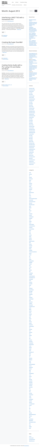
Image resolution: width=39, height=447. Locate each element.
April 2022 (31, 140)
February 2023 (31, 126)
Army (30, 190)
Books (30, 207)
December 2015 (32, 156)
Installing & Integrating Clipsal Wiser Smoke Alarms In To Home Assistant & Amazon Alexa (33, 29)
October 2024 (31, 100)
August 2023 (31, 117)
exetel (30, 254)
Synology (30, 382)
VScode (30, 412)
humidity (30, 283)
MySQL (30, 311)
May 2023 (31, 121)
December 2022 (32, 129)
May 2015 (31, 158)
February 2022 (31, 143)
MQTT (30, 308)
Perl (30, 333)
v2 (29, 406)
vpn (29, 411)
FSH (30, 265)
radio (30, 350)
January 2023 (31, 127)
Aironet (30, 177)
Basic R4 (30, 203)
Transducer (31, 394)
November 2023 (32, 112)
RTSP (30, 361)
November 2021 (32, 146)
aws (30, 193)
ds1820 (6, 84)
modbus (30, 303)
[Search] (36, 11)
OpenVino (31, 324)
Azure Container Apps (33, 198)
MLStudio (30, 301)
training (30, 393)
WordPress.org (31, 440)
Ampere (30, 184)
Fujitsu (30, 266)
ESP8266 (30, 250)
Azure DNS (31, 200)
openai (30, 323)
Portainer (30, 341)
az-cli (30, 195)
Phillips (30, 335)
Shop (12, 2)
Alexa (30, 180)
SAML (30, 362)
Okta (30, 320)
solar (30, 374)
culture (30, 235)
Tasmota (30, 385)
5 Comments (5, 36)
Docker (30, 244)
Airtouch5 (31, 178)
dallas (4, 84)
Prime (30, 346)
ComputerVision (32, 225)
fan (29, 256)
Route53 (30, 358)
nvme (30, 315)
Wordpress (31, 420)
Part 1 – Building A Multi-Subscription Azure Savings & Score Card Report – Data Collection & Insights (33, 43)
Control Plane (31, 228)
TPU (30, 391)
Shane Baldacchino (32, 53)
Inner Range (31, 289)
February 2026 (31, 88)
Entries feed (31, 437)
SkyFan (30, 368)
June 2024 (31, 103)
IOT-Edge (30, 291)
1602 (30, 172)
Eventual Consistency (33, 251)
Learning (30, 297)
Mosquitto (31, 304)
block (30, 206)
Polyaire (30, 339)
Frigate (30, 263)
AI (29, 175)
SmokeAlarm (31, 373)
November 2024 (32, 98)
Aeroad (30, 174)
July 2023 (30, 118)
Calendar (30, 213)
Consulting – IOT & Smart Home (17, 4)
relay (30, 353)
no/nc (30, 312)
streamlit (30, 380)
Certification (31, 216)
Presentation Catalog (23, 2)
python (30, 347)
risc (29, 356)
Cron (30, 233)
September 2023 (32, 115)
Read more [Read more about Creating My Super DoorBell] (5, 52)
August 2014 (31, 161)
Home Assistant (32, 276)
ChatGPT (30, 218)
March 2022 (31, 141)
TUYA (30, 396)
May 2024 (31, 105)
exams (30, 253)
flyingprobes (31, 260)
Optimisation (31, 326)
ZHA (30, 425)
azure (30, 197)
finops (30, 259)
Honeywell (31, 279)
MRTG (30, 309)
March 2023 (31, 124)
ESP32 (30, 248)
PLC (9, 84)
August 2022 (31, 133)
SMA (30, 370)
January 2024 (31, 109)
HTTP (30, 280)
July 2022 (30, 135)
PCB (30, 330)
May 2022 (31, 138)
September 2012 (32, 162)
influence (30, 288)
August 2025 (31, 91)
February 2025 (31, 95)
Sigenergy (31, 367)
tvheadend (31, 399)
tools (30, 390)
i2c (29, 286)
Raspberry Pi (31, 352)
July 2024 (30, 102)
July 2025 (30, 92)
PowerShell (31, 342)
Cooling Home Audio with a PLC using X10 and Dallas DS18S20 (12, 67)
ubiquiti (30, 400)
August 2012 (31, 164)
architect (30, 187)
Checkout (16, 2)
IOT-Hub (30, 292)
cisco (30, 219)
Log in (30, 436)
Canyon (30, 215)
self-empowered (32, 364)
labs (30, 295)
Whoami (25, 4)
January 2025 (31, 97)
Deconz (30, 239)
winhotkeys (31, 418)
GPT (30, 271)
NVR (30, 317)
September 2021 (32, 149)
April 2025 (31, 94)
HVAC (30, 285)
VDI (29, 408)
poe (29, 338)
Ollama (30, 321)
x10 (11, 84)
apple (30, 186)
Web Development (32, 414)
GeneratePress (26, 445)
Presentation (31, 344)
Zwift (30, 428)
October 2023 (31, 114)
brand (30, 210)
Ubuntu (30, 402)
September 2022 (32, 132)
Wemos (30, 415)
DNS (30, 242)
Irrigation (31, 294)
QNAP (30, 349)
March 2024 (31, 106)
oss (29, 327)
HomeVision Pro (32, 277)
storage (30, 379)
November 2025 (32, 89)
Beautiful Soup (31, 204)
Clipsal (30, 221)
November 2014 (32, 159)
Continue (30, 227)
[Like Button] (3, 32)
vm (29, 409)
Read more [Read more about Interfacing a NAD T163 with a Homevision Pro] (19, 29)
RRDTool (30, 359)
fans (8, 84)
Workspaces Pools (32, 422)
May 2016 (31, 153)
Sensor (30, 365)
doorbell (30, 245)
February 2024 (31, 108)
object (30, 318)
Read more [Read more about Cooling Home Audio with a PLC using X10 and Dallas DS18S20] (7, 78)
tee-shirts (30, 387)
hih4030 (30, 274)
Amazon (30, 183)
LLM (30, 300)
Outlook (30, 329)
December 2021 (32, 144)
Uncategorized (5, 35)
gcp (29, 268)
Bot (29, 209)
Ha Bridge (31, 273)
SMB (30, 371)
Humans (30, 282)
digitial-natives (31, 241)
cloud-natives (31, 224)
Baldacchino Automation (4, 2)
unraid (30, 405)
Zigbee (30, 426)
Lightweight (31, 298)
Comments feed (32, 439)
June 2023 (31, 120)
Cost (30, 231)
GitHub (30, 269)
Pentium (30, 332)
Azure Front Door (32, 201)
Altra (30, 181)
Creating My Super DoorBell (12, 42)
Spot (30, 377)
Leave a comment (5, 59)
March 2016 (31, 155)
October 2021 (31, 147)
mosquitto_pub (32, 306)
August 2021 (31, 150)
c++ (29, 212)
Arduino (30, 189)
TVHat (30, 397)
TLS (29, 388)
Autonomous (31, 192)
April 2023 (31, 123)
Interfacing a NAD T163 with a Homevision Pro (13, 18)
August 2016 (31, 152)
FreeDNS (30, 262)
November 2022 (32, 130)
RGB (30, 355)
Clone (30, 222)
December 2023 (32, 111)
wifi (29, 417)
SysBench (31, 384)
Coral (30, 230)
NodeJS (30, 314)
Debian (30, 238)
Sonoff (30, 376)
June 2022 (31, 137)
